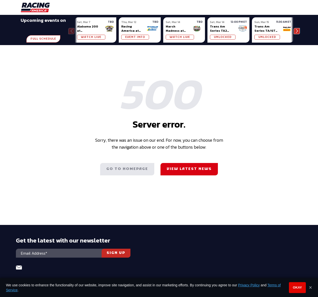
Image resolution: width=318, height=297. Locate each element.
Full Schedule (43, 39)
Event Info (135, 37)
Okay (297, 287)
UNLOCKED (223, 37)
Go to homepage (127, 169)
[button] (297, 31)
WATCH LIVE (91, 37)
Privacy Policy (249, 285)
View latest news (189, 169)
